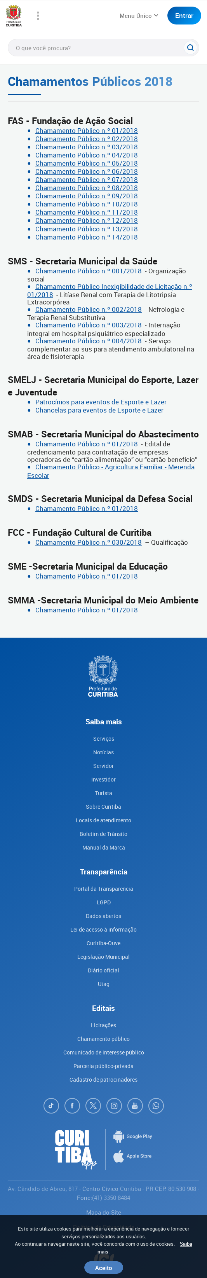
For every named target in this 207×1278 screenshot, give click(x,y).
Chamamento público (103, 1038)
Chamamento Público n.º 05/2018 (86, 163)
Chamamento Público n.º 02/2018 (86, 138)
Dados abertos (103, 916)
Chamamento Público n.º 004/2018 (88, 340)
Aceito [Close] (103, 1267)
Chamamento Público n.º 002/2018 (88, 309)
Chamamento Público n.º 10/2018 (86, 203)
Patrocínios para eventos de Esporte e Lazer (101, 401)
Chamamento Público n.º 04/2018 (86, 154)
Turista (103, 793)
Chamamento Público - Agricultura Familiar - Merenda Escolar (111, 470)
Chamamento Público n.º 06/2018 (86, 171)
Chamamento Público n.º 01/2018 (86, 130)
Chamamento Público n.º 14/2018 (86, 237)
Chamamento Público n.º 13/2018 (86, 228)
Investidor (103, 779)
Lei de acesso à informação (103, 929)
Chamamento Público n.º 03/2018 (86, 146)
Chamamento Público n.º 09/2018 (86, 195)
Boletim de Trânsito (103, 833)
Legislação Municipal (103, 956)
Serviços (103, 738)
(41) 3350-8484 (111, 1197)
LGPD (104, 902)
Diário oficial (103, 970)
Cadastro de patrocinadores (103, 1079)
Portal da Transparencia (103, 888)
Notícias (103, 752)
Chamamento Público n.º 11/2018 (86, 212)
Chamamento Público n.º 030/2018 (88, 542)
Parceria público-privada (103, 1066)
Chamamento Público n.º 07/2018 (86, 179)
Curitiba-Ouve (103, 943)
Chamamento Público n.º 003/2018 (88, 324)
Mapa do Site (103, 1212)
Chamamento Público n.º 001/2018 (88, 270)
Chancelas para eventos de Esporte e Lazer (99, 410)
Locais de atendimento (103, 820)
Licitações (103, 1025)
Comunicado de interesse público (103, 1052)
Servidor (103, 765)
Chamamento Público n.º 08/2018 (86, 187)
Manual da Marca (103, 847)
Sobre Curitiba (103, 806)
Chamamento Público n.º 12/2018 (86, 220)
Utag (104, 984)
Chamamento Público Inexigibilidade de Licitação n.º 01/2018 (109, 290)
